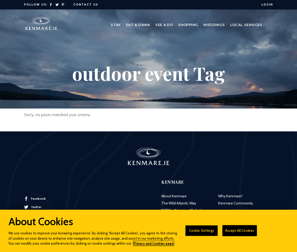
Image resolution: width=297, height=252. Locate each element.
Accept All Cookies (239, 232)
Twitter (32, 207)
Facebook (35, 199)
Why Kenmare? (230, 196)
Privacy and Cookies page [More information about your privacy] (154, 246)
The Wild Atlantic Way (178, 203)
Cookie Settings (201, 232)
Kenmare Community (235, 203)
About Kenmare (173, 196)
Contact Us (85, 4)
